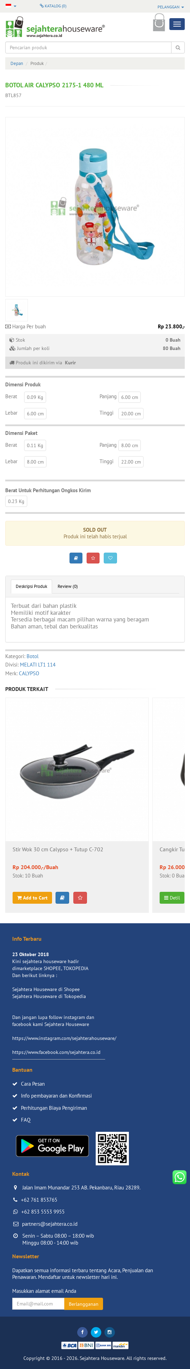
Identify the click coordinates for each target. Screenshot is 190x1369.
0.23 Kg (16, 501)
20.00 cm (131, 413)
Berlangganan (83, 1304)
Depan (16, 63)
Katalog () (53, 5)
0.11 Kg (35, 445)
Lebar (11, 412)
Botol (32, 656)
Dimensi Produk (23, 384)
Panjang (108, 396)
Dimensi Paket (21, 433)
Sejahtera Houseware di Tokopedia (49, 996)
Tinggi (107, 412)
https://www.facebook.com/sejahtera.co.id (56, 1052)
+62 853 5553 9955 (43, 1211)
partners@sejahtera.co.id (50, 1224)
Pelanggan (171, 6)
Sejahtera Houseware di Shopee (46, 989)
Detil (172, 898)
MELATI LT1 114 (38, 664)
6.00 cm (129, 397)
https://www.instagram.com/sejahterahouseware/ (64, 1038)
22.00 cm (131, 462)
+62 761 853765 (39, 1199)
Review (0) (68, 586)
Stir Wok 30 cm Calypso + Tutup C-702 (58, 849)
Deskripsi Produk (31, 586)
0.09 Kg (35, 397)
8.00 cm (129, 445)
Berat (11, 396)
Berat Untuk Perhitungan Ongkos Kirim (48, 490)
